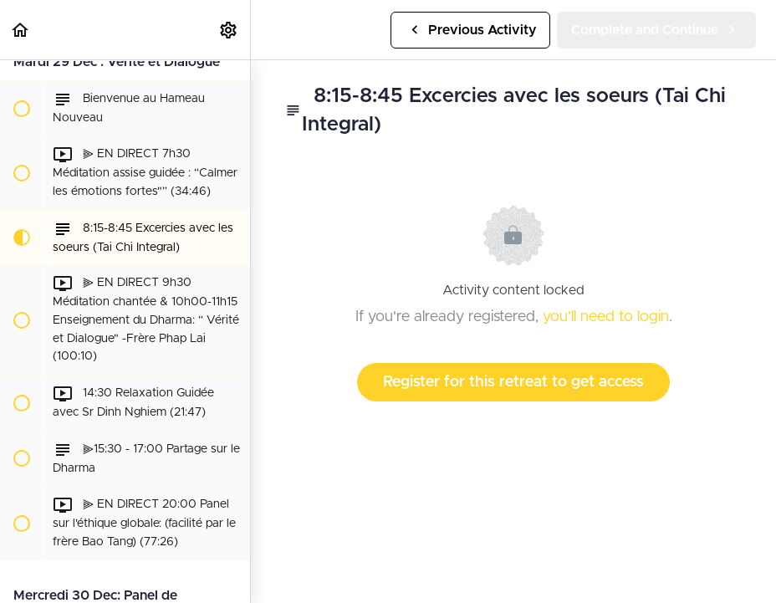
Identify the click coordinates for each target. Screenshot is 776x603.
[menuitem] (229, 29)
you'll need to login (606, 316)
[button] (21, 29)
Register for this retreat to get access (513, 382)
